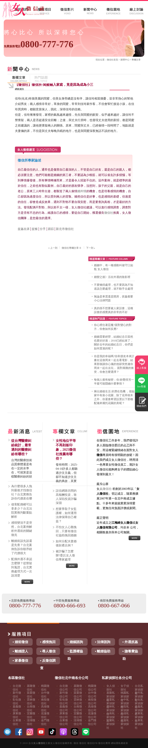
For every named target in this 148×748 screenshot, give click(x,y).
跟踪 (51, 228)
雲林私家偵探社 (110, 710)
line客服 (141, 386)
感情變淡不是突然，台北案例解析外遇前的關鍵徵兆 (21, 528)
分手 (43, 228)
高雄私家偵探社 (125, 717)
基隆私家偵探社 (110, 696)
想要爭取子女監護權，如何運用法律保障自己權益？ (66, 515)
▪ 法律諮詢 (103, 642)
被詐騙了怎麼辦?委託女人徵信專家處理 (65, 555)
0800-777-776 (38, 44)
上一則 (52, 247)
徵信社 (110, 59)
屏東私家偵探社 (139, 717)
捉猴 (35, 228)
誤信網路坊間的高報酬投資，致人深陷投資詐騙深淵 (66, 496)
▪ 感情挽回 (48, 642)
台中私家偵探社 (125, 703)
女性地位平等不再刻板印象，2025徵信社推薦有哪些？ (66, 449)
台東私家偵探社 (139, 724)
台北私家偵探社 (139, 689)
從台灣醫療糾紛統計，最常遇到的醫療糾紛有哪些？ (21, 447)
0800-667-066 (114, 605)
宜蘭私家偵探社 (110, 724)
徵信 (76, 743)
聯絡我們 (141, 406)
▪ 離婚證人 (20, 651)
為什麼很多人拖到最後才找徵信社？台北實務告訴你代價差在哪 (21, 492)
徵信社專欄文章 (72, 247)
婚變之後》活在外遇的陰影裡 (112, 277)
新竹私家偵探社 (139, 696)
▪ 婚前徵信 (20, 642)
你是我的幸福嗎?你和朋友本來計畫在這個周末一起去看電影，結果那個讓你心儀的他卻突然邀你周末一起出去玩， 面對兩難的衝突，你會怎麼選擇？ (114, 364)
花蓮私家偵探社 (125, 724)
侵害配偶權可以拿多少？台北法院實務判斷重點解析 (21, 510)
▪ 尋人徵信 (48, 651)
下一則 (91, 247)
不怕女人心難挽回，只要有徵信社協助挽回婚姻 (66, 531)
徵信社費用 (104, 743)
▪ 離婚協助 (103, 651)
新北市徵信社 (65, 228)
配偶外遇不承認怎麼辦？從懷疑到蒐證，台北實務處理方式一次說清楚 (21, 567)
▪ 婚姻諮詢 (75, 642)
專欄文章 (136, 59)
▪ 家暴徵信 (20, 660)
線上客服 (141, 367)
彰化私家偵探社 (139, 703)
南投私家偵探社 (125, 710)
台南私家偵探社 (110, 717)
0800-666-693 (69, 605)
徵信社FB (92, 743)
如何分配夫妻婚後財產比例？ (66, 543)
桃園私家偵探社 (125, 696)
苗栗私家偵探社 (110, 703)
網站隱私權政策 (119, 743)
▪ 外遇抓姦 (130, 642)
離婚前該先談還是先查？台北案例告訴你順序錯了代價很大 (21, 547)
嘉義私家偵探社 (139, 710)
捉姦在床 (24, 228)
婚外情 (81, 191)
